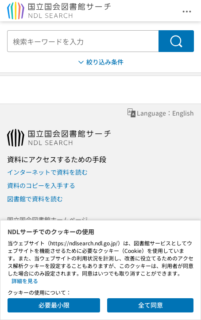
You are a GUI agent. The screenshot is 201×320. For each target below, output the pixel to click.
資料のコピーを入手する (41, 185)
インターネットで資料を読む (47, 172)
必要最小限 (54, 304)
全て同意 (150, 304)
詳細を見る (25, 280)
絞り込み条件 (100, 62)
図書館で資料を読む (35, 198)
